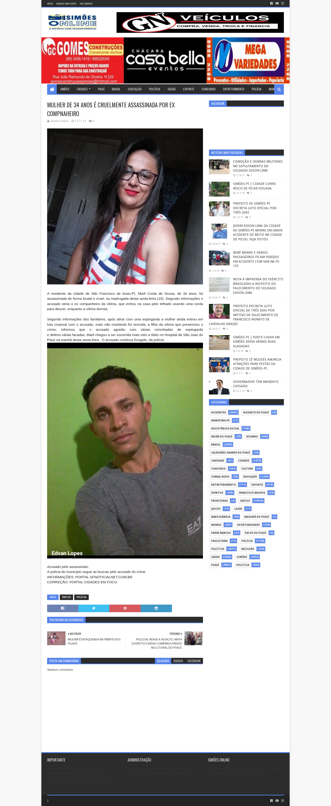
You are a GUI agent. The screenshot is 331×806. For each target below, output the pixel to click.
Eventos (217, 492)
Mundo (273, 88)
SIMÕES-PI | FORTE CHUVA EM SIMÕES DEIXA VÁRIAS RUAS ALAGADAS (256, 341)
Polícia (256, 88)
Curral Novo (220, 476)
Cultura (247, 468)
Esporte (188, 88)
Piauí (101, 88)
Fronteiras (219, 500)
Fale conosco (86, 3)
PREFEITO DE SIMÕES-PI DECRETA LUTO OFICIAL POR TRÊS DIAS (254, 208)
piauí (215, 565)
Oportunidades (248, 524)
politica (242, 565)
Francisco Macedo (252, 492)
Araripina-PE (220, 420)
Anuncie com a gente (66, 3)
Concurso (209, 88)
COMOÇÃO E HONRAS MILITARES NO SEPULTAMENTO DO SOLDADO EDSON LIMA (258, 166)
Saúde (172, 88)
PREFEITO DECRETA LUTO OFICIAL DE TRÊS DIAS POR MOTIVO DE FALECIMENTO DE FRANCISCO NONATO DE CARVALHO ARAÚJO (243, 315)
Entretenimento (233, 88)
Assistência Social (225, 428)
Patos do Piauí (255, 532)
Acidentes (218, 412)
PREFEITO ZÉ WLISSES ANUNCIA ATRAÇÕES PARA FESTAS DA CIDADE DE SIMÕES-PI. (257, 364)
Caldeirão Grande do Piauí (230, 452)
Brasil (116, 88)
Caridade (217, 460)
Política (154, 88)
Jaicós (215, 508)
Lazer (238, 508)
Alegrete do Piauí (256, 412)
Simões (64, 88)
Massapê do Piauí (256, 516)
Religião (247, 549)
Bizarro (252, 436)
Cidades (82, 88)
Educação (135, 88)
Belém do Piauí (221, 436)
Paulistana (219, 540)
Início (50, 3)
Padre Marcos (221, 532)
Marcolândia (220, 516)
